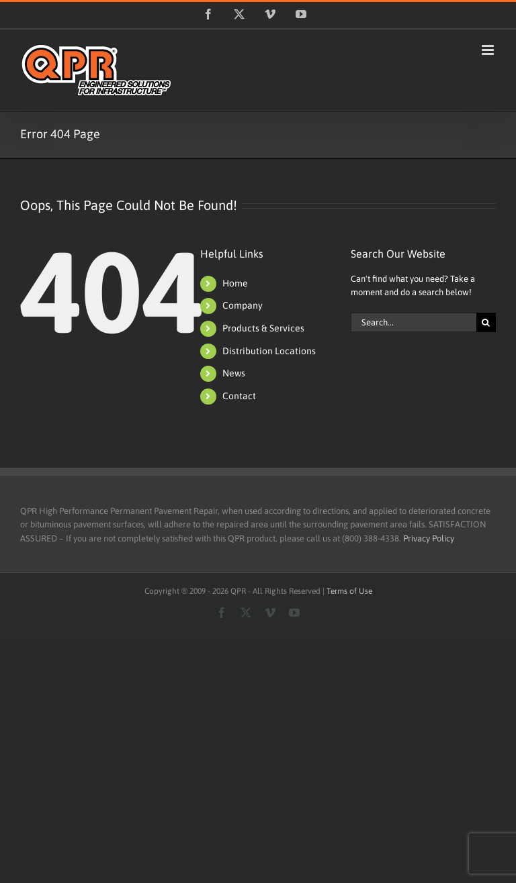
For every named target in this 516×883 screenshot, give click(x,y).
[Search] (486, 322)
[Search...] (413, 322)
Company (242, 305)
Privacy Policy (428, 538)
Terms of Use (349, 591)
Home (235, 283)
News (233, 373)
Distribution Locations (269, 351)
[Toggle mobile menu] (489, 50)
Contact (239, 396)
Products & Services (263, 328)
